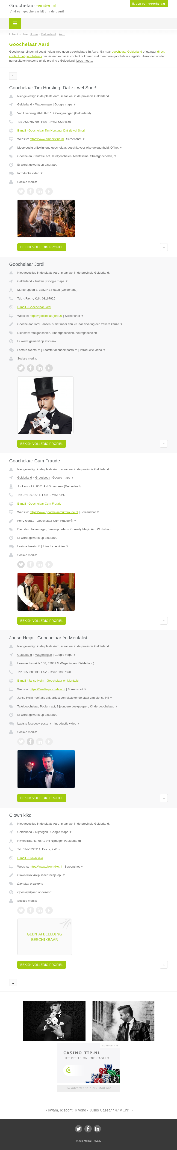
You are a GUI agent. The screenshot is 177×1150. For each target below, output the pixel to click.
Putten (39, 281)
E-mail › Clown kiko (30, 858)
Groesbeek (42, 477)
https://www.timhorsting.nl (47, 139)
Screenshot (75, 139)
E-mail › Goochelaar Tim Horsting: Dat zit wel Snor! (51, 130)
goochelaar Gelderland (127, 51)
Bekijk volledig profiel (41, 247)
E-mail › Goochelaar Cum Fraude (39, 503)
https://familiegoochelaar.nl (47, 689)
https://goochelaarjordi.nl (46, 315)
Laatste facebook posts (60, 350)
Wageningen (43, 104)
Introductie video (30, 173)
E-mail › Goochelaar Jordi (34, 307)
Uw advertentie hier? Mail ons (88, 1088)
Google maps (65, 104)
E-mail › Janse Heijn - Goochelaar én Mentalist (48, 680)
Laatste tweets (28, 350)
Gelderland (24, 104)
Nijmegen (41, 832)
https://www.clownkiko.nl (46, 866)
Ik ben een (148, 3)
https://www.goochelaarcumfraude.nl (54, 512)
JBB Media (84, 1140)
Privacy (97, 1140)
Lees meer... (84, 60)
